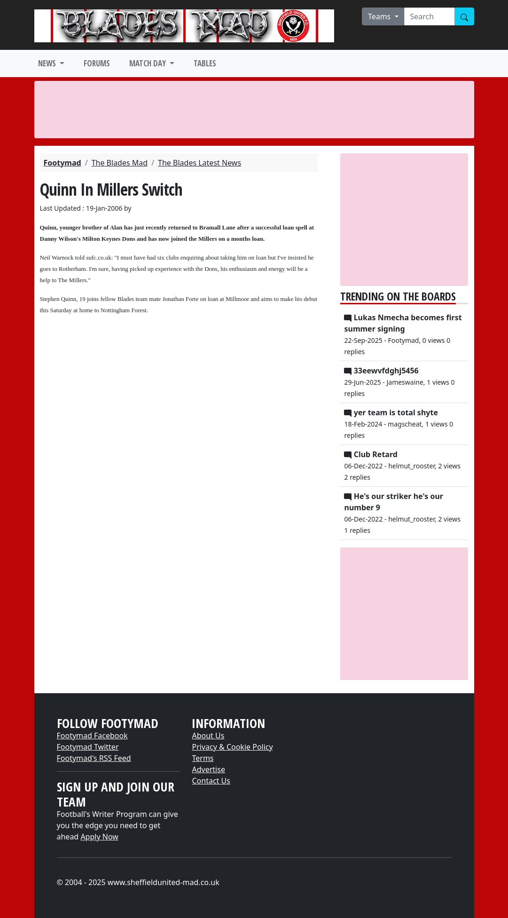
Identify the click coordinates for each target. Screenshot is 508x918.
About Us (208, 735)
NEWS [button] (48, 63)
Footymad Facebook (92, 735)
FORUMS (97, 63)
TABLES (205, 63)
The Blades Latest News (199, 163)
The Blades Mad (120, 163)
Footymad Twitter (88, 747)
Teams (380, 16)
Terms (202, 758)
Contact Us (211, 781)
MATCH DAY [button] (148, 63)
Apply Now (99, 836)
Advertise (208, 769)
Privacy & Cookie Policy (232, 747)
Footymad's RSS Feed (94, 758)
